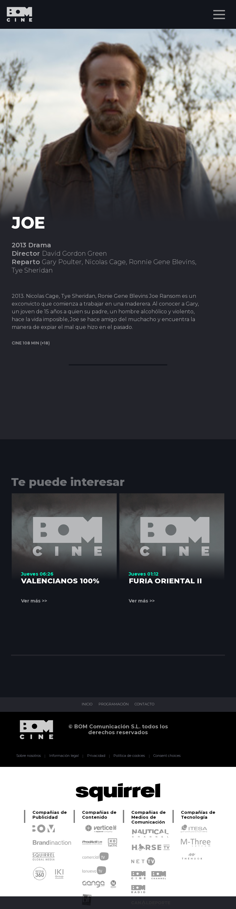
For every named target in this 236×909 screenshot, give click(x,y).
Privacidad (96, 756)
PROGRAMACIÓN (112, 704)
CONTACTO (149, 704)
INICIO (82, 704)
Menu (219, 11)
